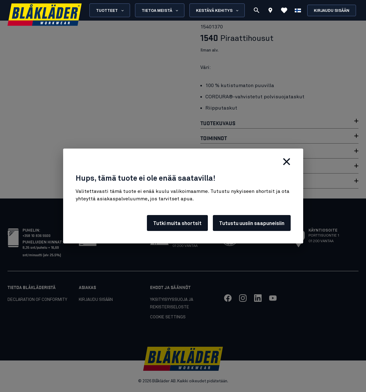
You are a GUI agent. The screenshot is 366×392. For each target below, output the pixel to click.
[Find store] (270, 11)
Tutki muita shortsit (177, 223)
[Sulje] (286, 162)
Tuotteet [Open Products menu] (110, 10)
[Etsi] (256, 10)
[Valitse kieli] (298, 10)
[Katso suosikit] (284, 10)
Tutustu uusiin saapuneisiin (251, 223)
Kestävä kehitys (217, 10)
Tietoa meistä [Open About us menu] (160, 10)
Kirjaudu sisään (331, 11)
